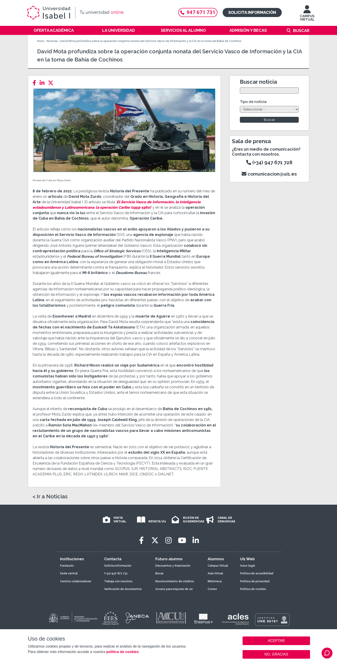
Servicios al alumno (183, 30)
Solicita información (252, 12)
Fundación (67, 565)
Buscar (301, 30)
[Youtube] (182, 540)
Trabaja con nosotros (118, 581)
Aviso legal (247, 565)
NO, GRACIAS (276, 654)
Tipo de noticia (253, 102)
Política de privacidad (255, 581)
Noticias (52, 41)
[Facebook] (36, 83)
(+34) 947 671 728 (269, 162)
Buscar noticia (258, 81)
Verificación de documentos (123, 589)
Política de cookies (253, 589)
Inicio (40, 41)
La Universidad (118, 30)
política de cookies (122, 652)
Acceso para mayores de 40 (174, 589)
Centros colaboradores (75, 581)
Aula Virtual (215, 573)
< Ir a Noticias (50, 496)
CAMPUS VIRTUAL (307, 15)
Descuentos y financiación (172, 565)
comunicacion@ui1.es (269, 174)
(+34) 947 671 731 (116, 573)
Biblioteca (215, 581)
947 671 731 (197, 12)
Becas (159, 573)
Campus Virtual (218, 565)
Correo (212, 589)
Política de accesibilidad (256, 573)
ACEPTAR (276, 640)
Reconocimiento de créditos (174, 581)
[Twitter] (52, 83)
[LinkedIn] (43, 83)
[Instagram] (168, 540)
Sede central (69, 573)
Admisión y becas (248, 30)
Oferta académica (54, 30)
